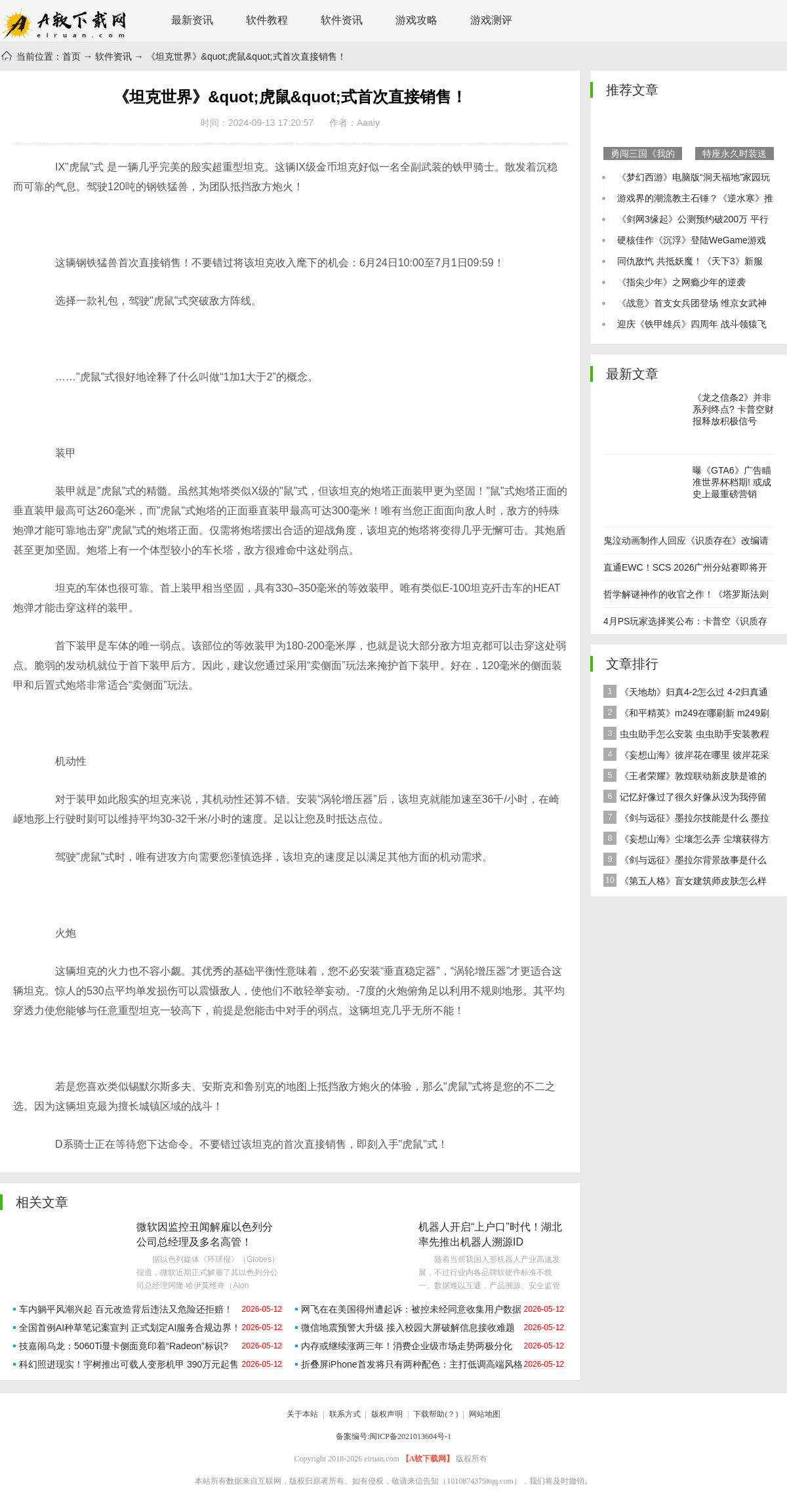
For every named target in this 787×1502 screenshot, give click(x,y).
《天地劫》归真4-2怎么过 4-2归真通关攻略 (685, 693)
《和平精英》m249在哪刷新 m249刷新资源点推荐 (686, 714)
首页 (71, 56)
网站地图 (484, 1414)
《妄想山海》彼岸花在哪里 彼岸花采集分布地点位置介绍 (686, 756)
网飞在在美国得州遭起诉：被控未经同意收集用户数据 (411, 1309)
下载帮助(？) (435, 1414)
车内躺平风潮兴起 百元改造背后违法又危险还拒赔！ (126, 1309)
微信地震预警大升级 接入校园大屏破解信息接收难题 (408, 1327)
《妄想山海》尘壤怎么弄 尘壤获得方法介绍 (686, 840)
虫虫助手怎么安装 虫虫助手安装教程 (686, 733)
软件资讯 (342, 20)
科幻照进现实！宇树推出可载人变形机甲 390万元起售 (129, 1364)
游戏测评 (491, 20)
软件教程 (267, 20)
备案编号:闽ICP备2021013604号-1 (393, 1436)
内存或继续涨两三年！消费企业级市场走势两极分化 (406, 1346)
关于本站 (302, 1414)
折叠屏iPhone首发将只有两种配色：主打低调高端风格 (412, 1364)
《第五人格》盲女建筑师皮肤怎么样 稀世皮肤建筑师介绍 (685, 882)
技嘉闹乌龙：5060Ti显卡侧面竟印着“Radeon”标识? (123, 1346)
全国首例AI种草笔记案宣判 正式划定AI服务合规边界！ (130, 1327)
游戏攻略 (416, 20)
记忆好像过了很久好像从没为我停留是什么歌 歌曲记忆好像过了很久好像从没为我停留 (687, 798)
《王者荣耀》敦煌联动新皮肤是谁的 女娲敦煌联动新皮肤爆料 (685, 777)
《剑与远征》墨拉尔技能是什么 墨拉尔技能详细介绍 (686, 819)
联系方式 (345, 1414)
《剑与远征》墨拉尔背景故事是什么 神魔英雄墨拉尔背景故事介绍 (685, 861)
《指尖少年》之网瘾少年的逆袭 (681, 282)
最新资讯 (192, 20)
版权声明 (387, 1414)
